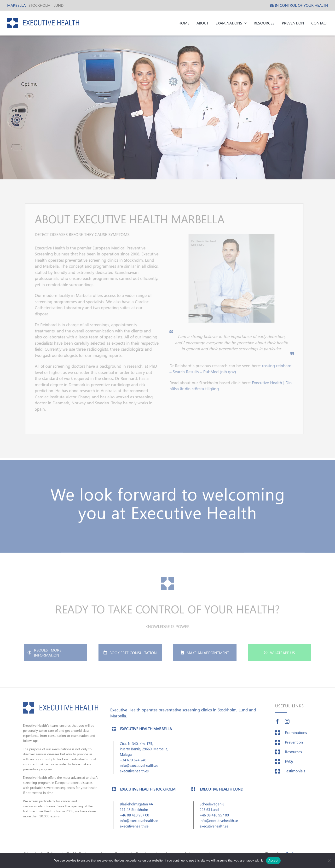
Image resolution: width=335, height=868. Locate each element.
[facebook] (277, 725)
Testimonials (295, 774)
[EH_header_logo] (43, 19)
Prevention (294, 745)
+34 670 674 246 (133, 763)
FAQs (289, 765)
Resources (293, 755)
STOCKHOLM (40, 5)
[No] (329, 860)
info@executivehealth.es (139, 769)
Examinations (296, 736)
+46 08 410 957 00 (134, 818)
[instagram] (287, 725)
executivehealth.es (134, 774)
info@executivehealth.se (139, 824)
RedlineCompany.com (297, 853)
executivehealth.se (134, 829)
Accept (273, 860)
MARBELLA (16, 5)
